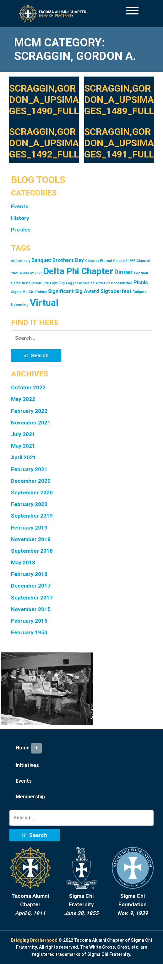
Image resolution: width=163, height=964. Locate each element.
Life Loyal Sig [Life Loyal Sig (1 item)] (53, 283)
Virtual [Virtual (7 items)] (44, 302)
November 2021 (31, 422)
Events (19, 206)
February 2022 (29, 411)
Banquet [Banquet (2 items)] (41, 260)
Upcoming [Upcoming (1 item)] (20, 305)
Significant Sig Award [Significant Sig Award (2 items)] (73, 291)
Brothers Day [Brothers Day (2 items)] (68, 260)
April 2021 (23, 457)
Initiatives (27, 765)
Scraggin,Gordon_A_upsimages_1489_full (119, 99)
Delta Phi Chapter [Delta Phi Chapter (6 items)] (78, 271)
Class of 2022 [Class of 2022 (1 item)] (31, 273)
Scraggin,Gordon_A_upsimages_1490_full (44, 99)
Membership (30, 797)
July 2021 (23, 434)
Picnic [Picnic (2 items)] (140, 282)
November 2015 (31, 609)
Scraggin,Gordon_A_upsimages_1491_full (119, 143)
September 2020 (32, 492)
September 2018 (32, 551)
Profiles (20, 229)
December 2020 (31, 481)
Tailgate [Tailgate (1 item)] (140, 292)
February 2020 (29, 504)
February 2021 (29, 469)
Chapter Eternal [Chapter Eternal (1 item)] (98, 261)
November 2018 (31, 539)
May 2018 (23, 562)
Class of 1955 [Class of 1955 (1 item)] (124, 261)
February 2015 (29, 621)
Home (29, 748)
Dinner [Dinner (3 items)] (123, 272)
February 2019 (29, 528)
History (20, 218)
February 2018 (29, 574)
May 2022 (23, 399)
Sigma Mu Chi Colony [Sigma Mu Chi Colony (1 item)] (29, 292)
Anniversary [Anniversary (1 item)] (20, 261)
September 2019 (32, 516)
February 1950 (29, 632)
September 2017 (32, 597)
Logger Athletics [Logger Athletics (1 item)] (80, 283)
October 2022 (28, 387)
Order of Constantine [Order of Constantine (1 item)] (114, 283)
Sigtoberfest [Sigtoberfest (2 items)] (116, 291)
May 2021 (23, 446)
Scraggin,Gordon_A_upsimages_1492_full (44, 143)
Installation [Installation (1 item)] (31, 283)
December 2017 (31, 586)
